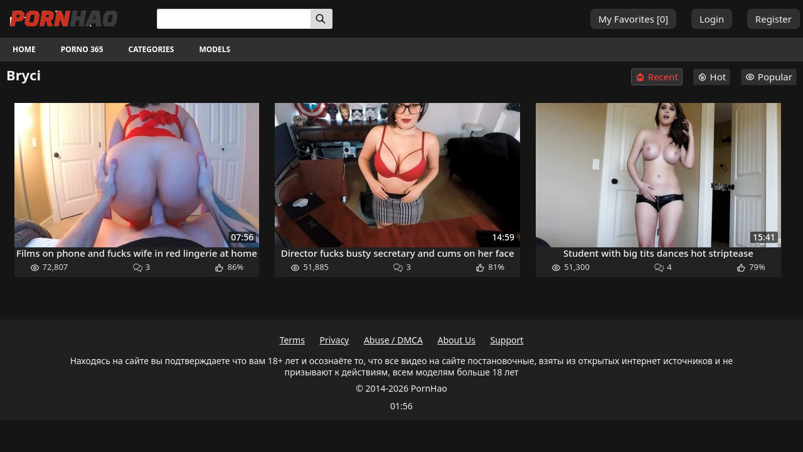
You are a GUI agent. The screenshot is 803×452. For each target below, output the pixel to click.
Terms (292, 340)
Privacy (334, 340)
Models (214, 49)
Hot (712, 76)
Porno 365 (82, 49)
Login (711, 19)
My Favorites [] (633, 19)
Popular (768, 76)
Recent (656, 77)
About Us (457, 340)
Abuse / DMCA (393, 340)
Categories (151, 49)
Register (773, 19)
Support (507, 340)
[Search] (321, 19)
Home (24, 49)
